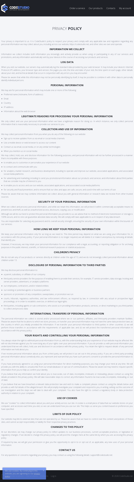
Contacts (110, 8)
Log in (53, 476)
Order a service (77, 8)
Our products (96, 8)
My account (125, 8)
